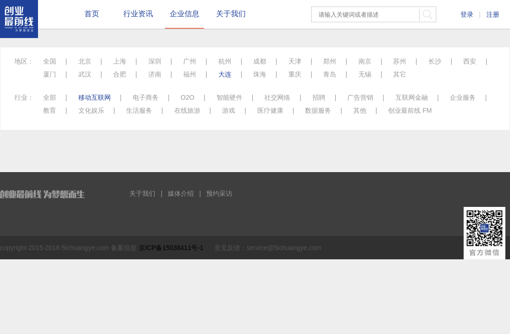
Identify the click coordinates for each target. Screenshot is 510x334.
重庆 (294, 74)
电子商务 (146, 97)
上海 (119, 61)
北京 (84, 61)
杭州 (224, 61)
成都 (259, 61)
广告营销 (360, 97)
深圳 (154, 61)
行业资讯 (138, 14)
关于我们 (231, 14)
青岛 (329, 74)
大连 (224, 74)
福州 (189, 74)
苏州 (399, 61)
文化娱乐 (91, 110)
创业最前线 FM (410, 110)
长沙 (434, 61)
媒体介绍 (181, 193)
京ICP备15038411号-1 (171, 247)
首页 (91, 14)
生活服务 (139, 110)
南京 (364, 61)
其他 (359, 110)
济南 (154, 74)
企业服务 (463, 97)
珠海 (259, 74)
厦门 (49, 74)
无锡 (364, 74)
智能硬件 (229, 97)
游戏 (228, 110)
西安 (469, 61)
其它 (399, 74)
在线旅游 (187, 110)
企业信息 (184, 14)
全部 (49, 97)
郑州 (329, 61)
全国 (49, 61)
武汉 (84, 74)
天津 (294, 61)
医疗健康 (270, 110)
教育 (49, 110)
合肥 (119, 74)
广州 (189, 61)
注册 (492, 14)
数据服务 (318, 110)
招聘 (318, 97)
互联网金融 (411, 97)
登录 (466, 14)
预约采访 (219, 193)
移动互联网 (94, 97)
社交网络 (277, 97)
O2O (188, 97)
